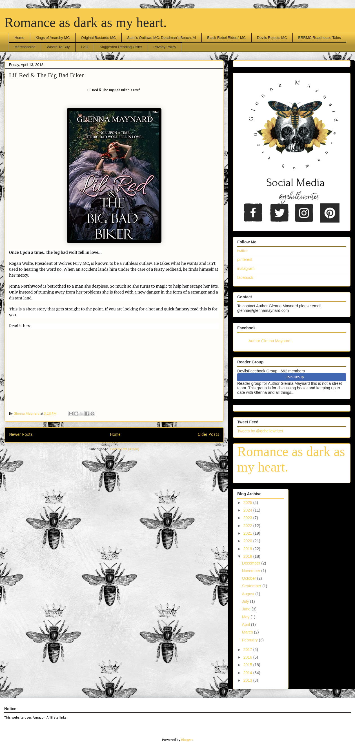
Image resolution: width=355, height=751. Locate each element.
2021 (248, 533)
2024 (248, 510)
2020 (248, 541)
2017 (248, 649)
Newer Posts (21, 434)
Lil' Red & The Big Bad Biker (46, 75)
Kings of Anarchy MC (53, 37)
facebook (245, 277)
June (247, 609)
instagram (245, 268)
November (251, 570)
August (248, 594)
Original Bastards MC (98, 37)
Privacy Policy (164, 47)
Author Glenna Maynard (269, 341)
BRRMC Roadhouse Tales (319, 37)
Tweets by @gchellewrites (260, 431)
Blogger (186, 740)
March (248, 632)
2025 (248, 502)
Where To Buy (58, 47)
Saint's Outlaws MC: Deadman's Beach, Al (161, 37)
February (250, 640)
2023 (248, 518)
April (246, 624)
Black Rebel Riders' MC (226, 37)
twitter (242, 250)
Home (20, 37)
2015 (248, 665)
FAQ (84, 47)
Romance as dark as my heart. (86, 22)
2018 (248, 556)
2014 (248, 672)
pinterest (244, 259)
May (246, 617)
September (252, 586)
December (251, 563)
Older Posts (208, 434)
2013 (248, 680)
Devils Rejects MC (272, 37)
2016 (248, 657)
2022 (248, 525)
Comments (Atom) (124, 449)
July (246, 601)
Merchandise (25, 47)
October (249, 578)
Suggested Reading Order (120, 47)
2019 (248, 548)
